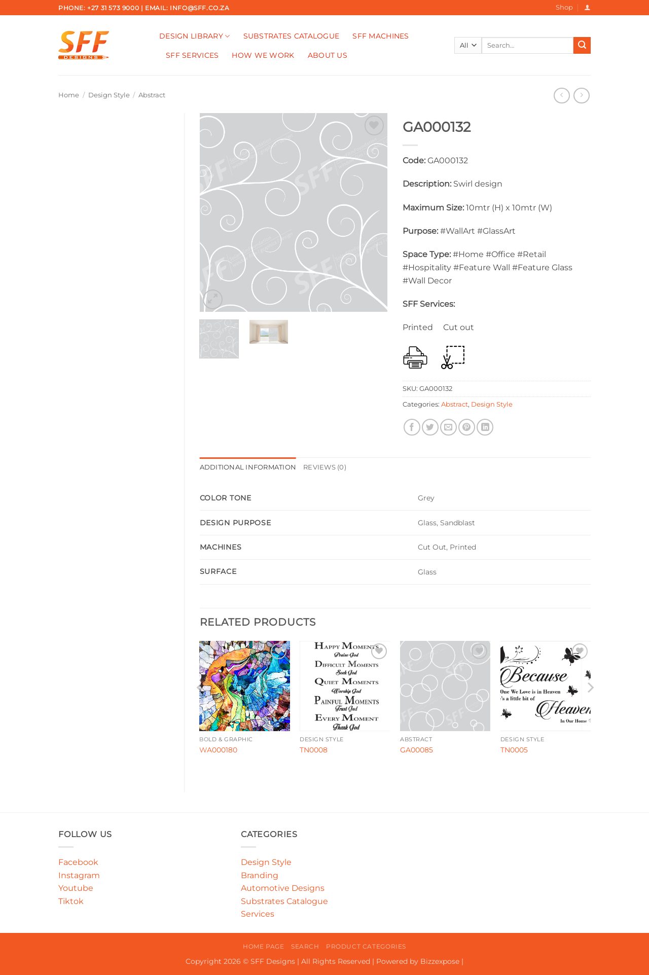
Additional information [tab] (248, 467)
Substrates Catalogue (291, 36)
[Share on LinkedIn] (485, 427)
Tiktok (71, 901)
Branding (259, 875)
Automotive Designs (282, 888)
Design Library (194, 36)
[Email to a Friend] (448, 427)
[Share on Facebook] (412, 427)
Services (257, 914)
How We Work (263, 55)
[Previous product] (581, 95)
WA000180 (218, 749)
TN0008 (314, 749)
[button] (587, 7)
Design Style (109, 95)
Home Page (263, 946)
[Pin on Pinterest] (466, 427)
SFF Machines (380, 36)
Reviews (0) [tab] (324, 467)
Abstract (151, 95)
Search (305, 946)
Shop (564, 7)
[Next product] (561, 95)
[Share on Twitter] (430, 427)
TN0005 (514, 749)
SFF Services (192, 55)
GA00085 (416, 749)
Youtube (75, 888)
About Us (327, 55)
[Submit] (582, 45)
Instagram (79, 875)
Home (68, 95)
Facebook (78, 862)
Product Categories (366, 946)
